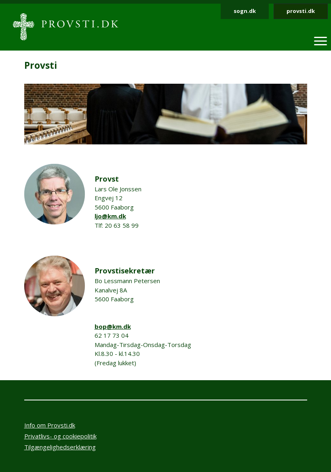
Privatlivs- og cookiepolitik (60, 436)
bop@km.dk (113, 326)
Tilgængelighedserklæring (60, 447)
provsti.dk (301, 11)
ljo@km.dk (110, 216)
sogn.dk (245, 11)
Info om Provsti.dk (49, 425)
